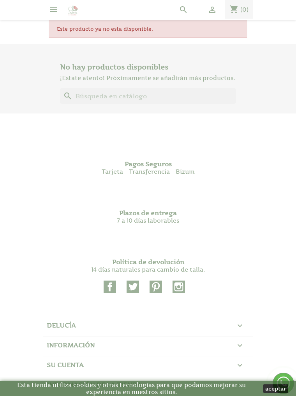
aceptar (275, 388)
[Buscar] (148, 96)
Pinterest (156, 287)
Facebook (110, 287)
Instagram (179, 287)
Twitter (133, 287)
